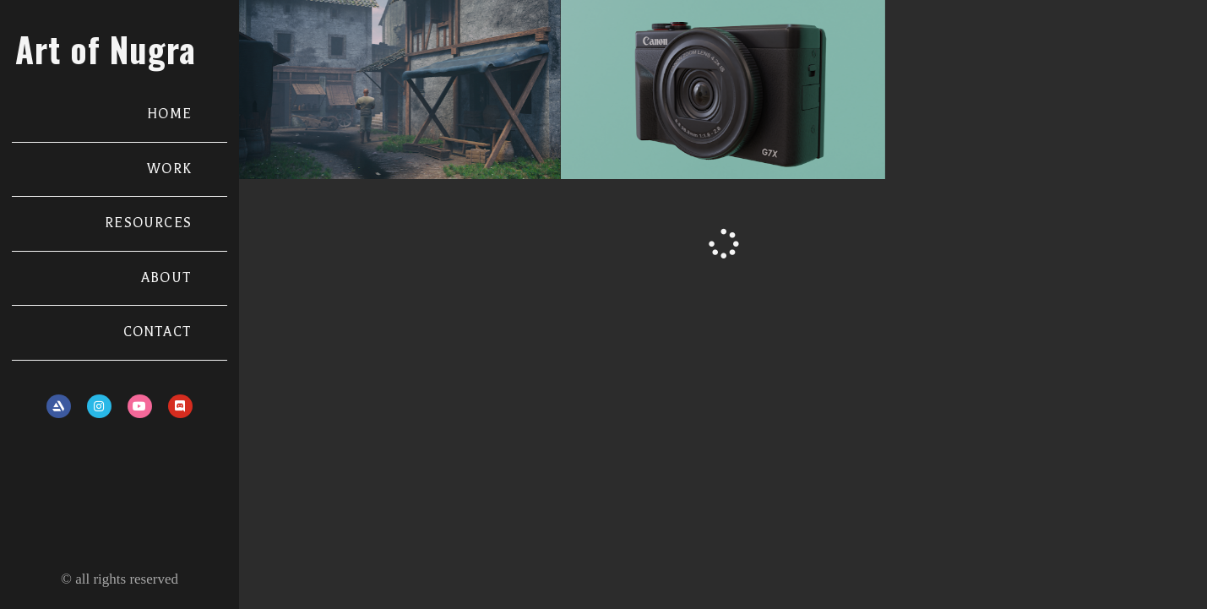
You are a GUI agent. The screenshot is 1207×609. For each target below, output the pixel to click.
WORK (169, 169)
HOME (169, 114)
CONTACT (157, 332)
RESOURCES (148, 223)
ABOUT (166, 277)
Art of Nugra (105, 49)
